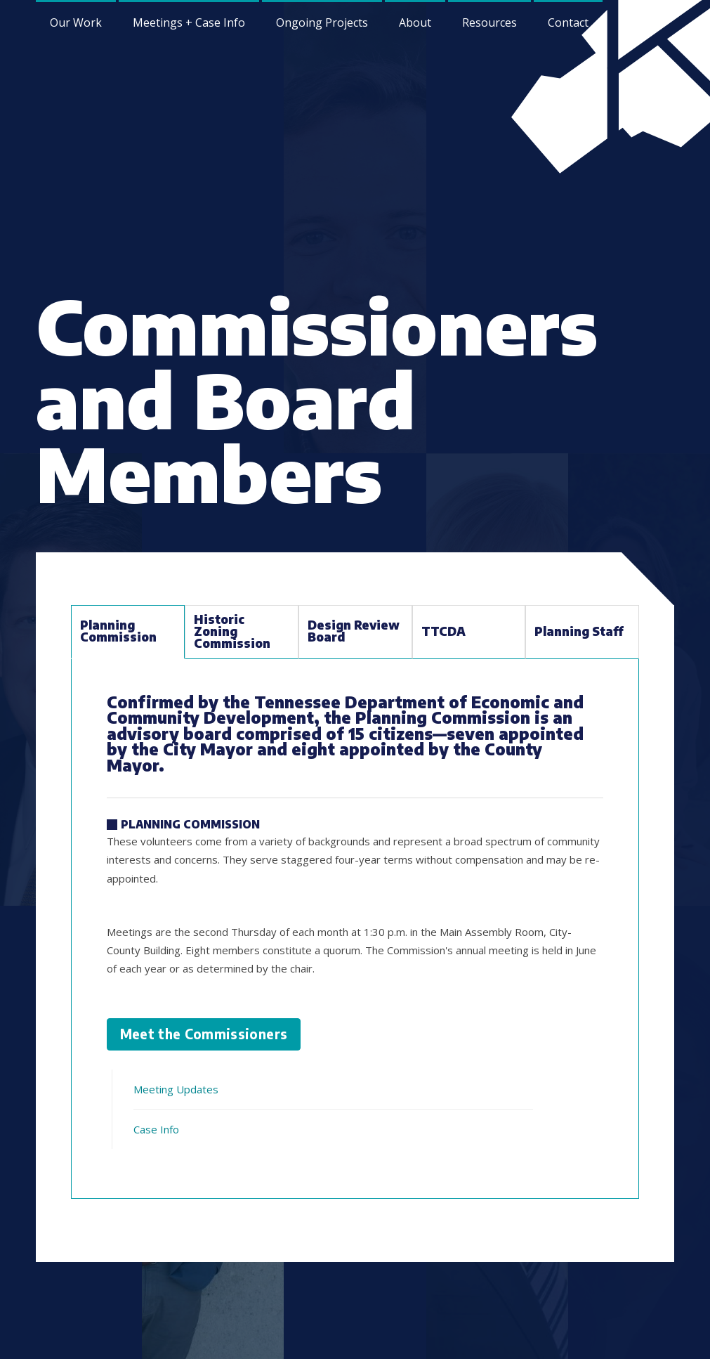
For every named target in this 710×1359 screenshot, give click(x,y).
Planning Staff (579, 631)
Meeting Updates (175, 1089)
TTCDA (443, 631)
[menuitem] (415, 21)
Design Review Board (354, 631)
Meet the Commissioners (204, 1034)
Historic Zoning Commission (232, 631)
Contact (568, 22)
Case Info (156, 1129)
